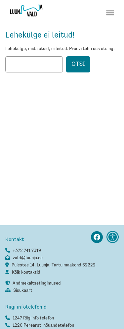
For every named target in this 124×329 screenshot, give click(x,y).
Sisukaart (22, 290)
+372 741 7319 (27, 250)
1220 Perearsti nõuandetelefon (43, 325)
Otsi (78, 64)
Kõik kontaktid (26, 272)
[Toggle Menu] (110, 12)
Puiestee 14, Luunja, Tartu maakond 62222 (54, 265)
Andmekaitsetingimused (37, 283)
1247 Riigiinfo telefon (33, 318)
